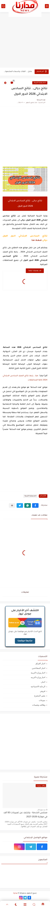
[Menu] (25, 904)
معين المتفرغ (39, 696)
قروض (42, 691)
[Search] (33, 904)
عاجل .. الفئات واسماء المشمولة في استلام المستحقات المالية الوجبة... (17, 72)
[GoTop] (7, 904)
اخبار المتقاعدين (38, 668)
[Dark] (16, 904)
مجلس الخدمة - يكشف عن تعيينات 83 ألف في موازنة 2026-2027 (25, 815)
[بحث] (3, 6)
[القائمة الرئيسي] (47, 6)
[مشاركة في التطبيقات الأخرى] (12, 505)
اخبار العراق (40, 663)
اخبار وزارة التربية (40, 83)
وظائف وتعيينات (38, 705)
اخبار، (43, 682)
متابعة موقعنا (25, 641)
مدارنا (15, 893)
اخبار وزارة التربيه (38, 677)
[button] (35, 505)
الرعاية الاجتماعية (38, 686)
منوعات (42, 700)
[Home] (42, 904)
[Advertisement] (25, 40)
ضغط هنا (36, 240)
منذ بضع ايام (41, 810)
